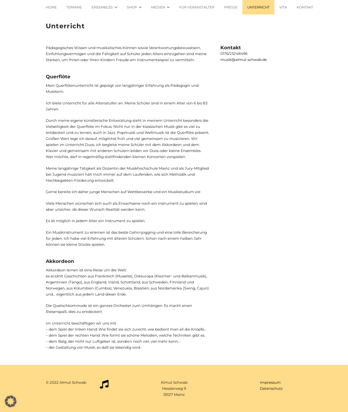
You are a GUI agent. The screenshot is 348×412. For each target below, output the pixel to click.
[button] (10, 401)
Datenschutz (271, 388)
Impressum (270, 382)
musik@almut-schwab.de (243, 59)
